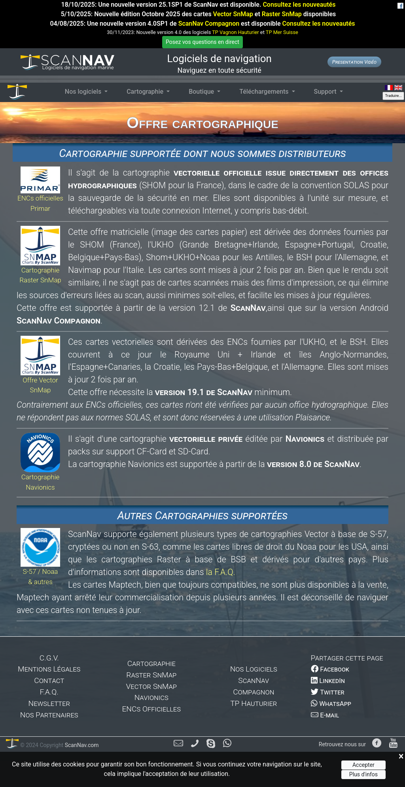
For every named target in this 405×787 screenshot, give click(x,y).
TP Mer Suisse (282, 32)
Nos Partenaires (49, 714)
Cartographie (151, 663)
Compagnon (253, 691)
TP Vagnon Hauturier (235, 32)
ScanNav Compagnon (208, 23)
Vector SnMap (233, 14)
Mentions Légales (49, 668)
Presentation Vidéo (354, 62)
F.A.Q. (49, 691)
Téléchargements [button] (264, 91)
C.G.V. (49, 657)
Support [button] (326, 91)
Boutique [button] (202, 91)
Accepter (363, 765)
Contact (49, 680)
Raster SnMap (282, 14)
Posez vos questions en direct (202, 42)
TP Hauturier (253, 703)
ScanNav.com (80, 745)
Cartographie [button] (146, 91)
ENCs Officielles (151, 708)
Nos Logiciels (253, 668)
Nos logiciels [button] (84, 91)
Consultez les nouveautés (299, 4)
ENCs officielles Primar (40, 194)
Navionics (151, 697)
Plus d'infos (363, 774)
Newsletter (49, 703)
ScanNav (253, 680)
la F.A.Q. (220, 572)
